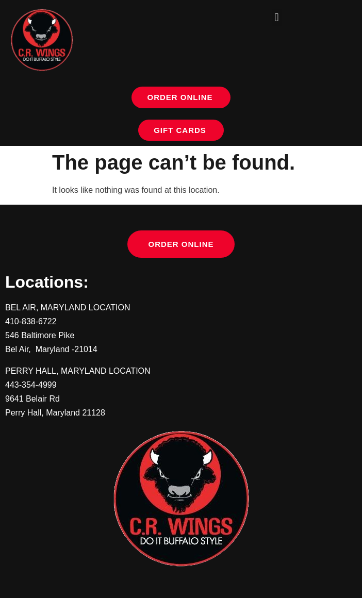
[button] (277, 17)
